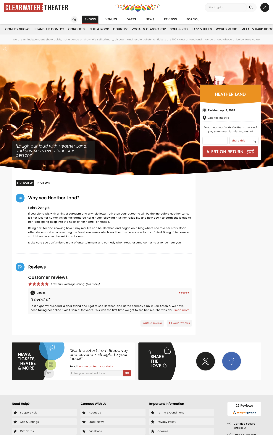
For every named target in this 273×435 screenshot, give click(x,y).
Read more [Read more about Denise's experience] (182, 310)
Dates (131, 19)
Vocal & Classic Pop (149, 29)
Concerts (76, 29)
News (150, 19)
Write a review (152, 323)
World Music (226, 29)
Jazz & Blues (202, 29)
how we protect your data (95, 366)
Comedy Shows (17, 29)
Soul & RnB (179, 29)
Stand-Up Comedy (49, 29)
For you (193, 19)
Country (120, 29)
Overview (25, 183)
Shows (90, 19)
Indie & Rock (99, 29)
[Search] (252, 7)
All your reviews (179, 323)
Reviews (170, 19)
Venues (111, 19)
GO (127, 373)
